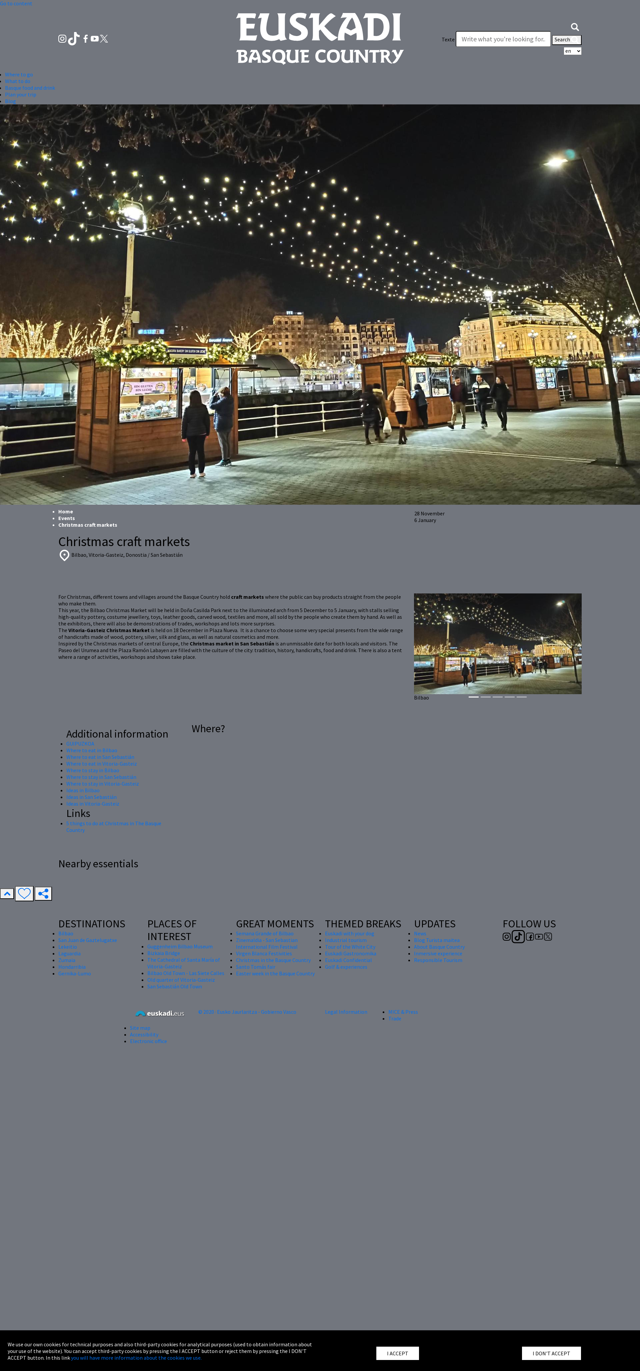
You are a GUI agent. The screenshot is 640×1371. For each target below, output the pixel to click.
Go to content (16, 3)
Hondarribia (72, 966)
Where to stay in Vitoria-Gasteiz (102, 783)
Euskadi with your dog (349, 933)
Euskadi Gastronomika (350, 953)
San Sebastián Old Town (174, 986)
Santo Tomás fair (255, 966)
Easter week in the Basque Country (275, 973)
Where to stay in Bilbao (92, 770)
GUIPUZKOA (80, 743)
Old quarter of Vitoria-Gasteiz (181, 979)
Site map (140, 1027)
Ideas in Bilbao (83, 790)
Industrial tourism (346, 940)
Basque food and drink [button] (30, 87)
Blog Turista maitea (437, 940)
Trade (394, 1018)
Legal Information (346, 1011)
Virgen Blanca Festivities (264, 953)
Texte (448, 39)
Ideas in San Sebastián (91, 797)
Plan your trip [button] (20, 94)
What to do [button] (17, 81)
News (420, 933)
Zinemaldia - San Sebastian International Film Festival (267, 943)
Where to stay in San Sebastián (101, 777)
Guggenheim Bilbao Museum (180, 946)
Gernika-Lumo (74, 973)
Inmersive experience (438, 953)
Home (65, 511)
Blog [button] (10, 101)
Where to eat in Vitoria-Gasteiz (101, 763)
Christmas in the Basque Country (273, 960)
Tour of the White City (350, 946)
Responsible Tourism (438, 960)
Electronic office (148, 1041)
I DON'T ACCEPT (551, 1353)
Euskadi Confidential (348, 960)
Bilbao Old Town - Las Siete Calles (185, 973)
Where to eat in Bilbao (91, 750)
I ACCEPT (397, 1353)
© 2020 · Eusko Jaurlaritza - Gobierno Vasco (247, 1011)
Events (66, 518)
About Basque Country (439, 946)
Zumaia (66, 960)
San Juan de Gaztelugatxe (87, 940)
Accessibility (144, 1034)
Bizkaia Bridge (163, 953)
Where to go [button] (19, 74)
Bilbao (65, 933)
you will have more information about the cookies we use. (136, 1357)
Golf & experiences (346, 966)
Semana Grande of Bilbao (265, 933)
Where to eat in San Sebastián (100, 757)
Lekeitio (67, 946)
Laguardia (69, 953)
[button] (575, 26)
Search (567, 40)
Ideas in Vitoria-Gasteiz (92, 803)
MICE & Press (403, 1011)
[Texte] (503, 39)
